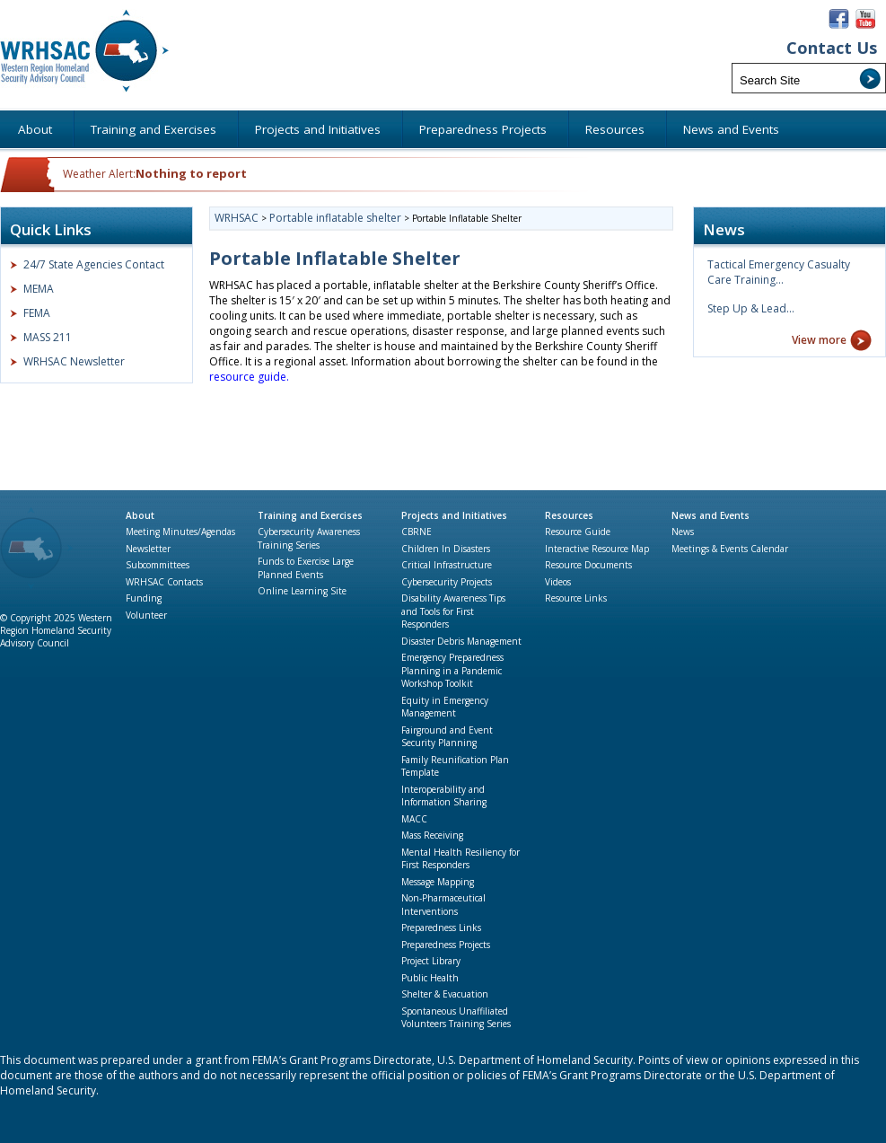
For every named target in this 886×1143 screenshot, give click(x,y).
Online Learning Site (302, 591)
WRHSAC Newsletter (74, 361)
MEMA (38, 288)
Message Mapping (437, 881)
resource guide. (250, 376)
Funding (144, 598)
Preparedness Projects (445, 944)
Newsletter (148, 548)
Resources (569, 515)
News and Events (710, 515)
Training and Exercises (310, 515)
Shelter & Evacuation (444, 994)
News (682, 531)
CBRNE (416, 531)
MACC (414, 819)
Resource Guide (577, 531)
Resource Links (576, 598)
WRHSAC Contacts (164, 582)
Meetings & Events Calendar (729, 548)
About (140, 515)
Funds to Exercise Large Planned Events (306, 568)
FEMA (36, 313)
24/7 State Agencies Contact (93, 264)
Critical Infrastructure (446, 564)
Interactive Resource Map (597, 548)
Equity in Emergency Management (444, 707)
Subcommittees (157, 564)
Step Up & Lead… (750, 308)
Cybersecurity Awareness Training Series (309, 538)
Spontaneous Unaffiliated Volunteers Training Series (456, 1018)
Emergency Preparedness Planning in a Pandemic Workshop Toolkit (452, 670)
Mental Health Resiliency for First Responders (460, 859)
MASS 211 (47, 337)
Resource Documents (588, 564)
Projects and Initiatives (454, 515)
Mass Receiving (432, 835)
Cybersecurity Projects (446, 582)
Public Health (430, 978)
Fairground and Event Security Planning (447, 737)
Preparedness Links (441, 927)
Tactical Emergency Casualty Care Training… (778, 272)
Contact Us (831, 48)
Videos (558, 582)
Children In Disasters (445, 548)
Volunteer (146, 615)
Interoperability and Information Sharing (444, 796)
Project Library (431, 960)
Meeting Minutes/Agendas (180, 531)
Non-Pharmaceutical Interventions (443, 905)
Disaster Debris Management (461, 641)
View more (819, 339)
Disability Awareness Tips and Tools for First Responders (453, 611)
